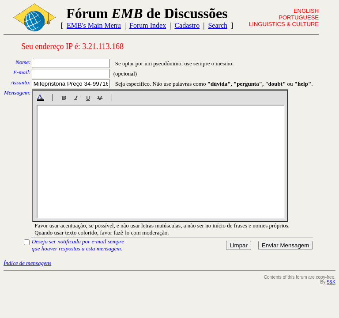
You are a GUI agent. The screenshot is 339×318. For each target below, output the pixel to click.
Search (217, 25)
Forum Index (147, 25)
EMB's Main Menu (94, 25)
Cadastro (187, 25)
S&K (331, 282)
